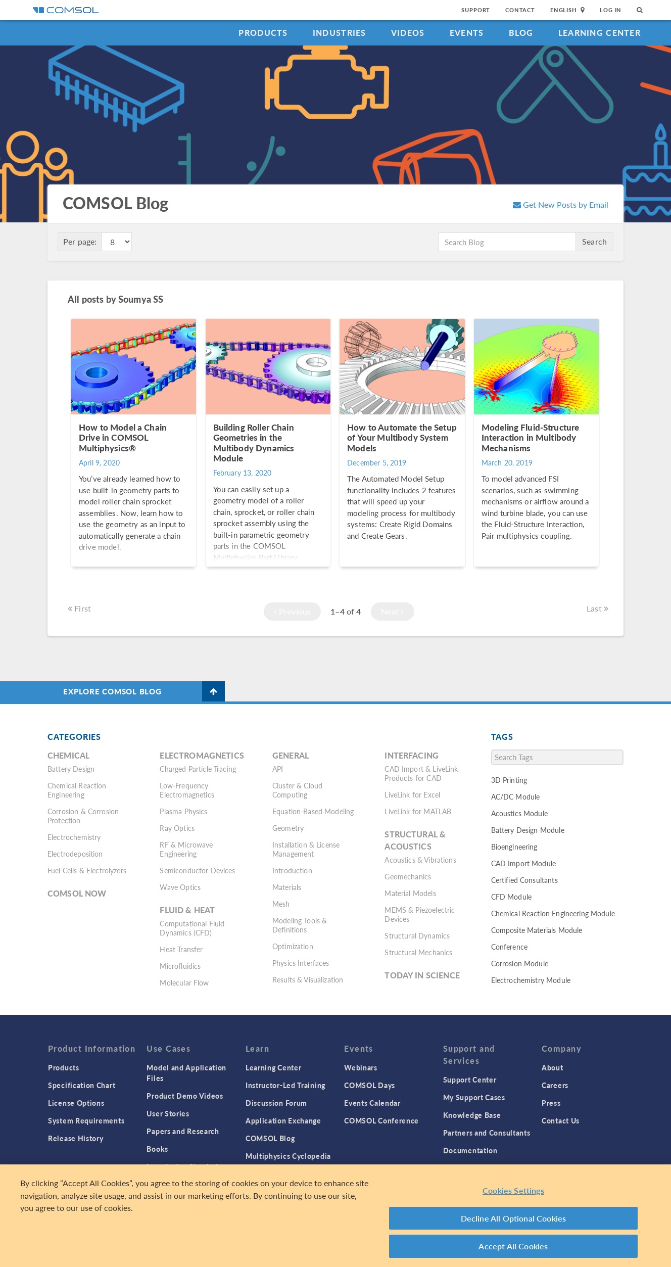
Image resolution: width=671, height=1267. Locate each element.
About (552, 1067)
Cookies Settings (513, 1195)
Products (262, 32)
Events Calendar (372, 1103)
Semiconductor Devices (197, 870)
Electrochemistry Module (530, 980)
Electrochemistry (74, 837)
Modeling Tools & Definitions (299, 924)
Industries (339, 32)
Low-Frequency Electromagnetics (187, 790)
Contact (520, 10)
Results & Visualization (307, 979)
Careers (555, 1085)
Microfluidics (180, 966)
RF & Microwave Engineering (186, 849)
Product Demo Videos (185, 1096)
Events (467, 32)
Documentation (470, 1150)
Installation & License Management (306, 849)
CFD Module (511, 896)
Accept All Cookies (513, 1251)
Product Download (475, 1168)
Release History (76, 1138)
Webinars (360, 1067)
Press (551, 1103)
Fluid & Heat (187, 910)
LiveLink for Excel (412, 794)
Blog (521, 32)
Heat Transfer (181, 949)
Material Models (410, 893)
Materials (286, 887)
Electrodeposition (75, 854)
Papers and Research (183, 1131)
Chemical (68, 755)
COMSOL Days (369, 1085)
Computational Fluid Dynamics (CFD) (192, 927)
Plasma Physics (183, 811)
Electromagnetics (202, 755)
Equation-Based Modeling (313, 811)
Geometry (288, 828)
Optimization (292, 946)
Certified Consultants (524, 880)
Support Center (470, 1079)
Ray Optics (177, 828)
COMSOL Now (77, 893)
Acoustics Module (519, 813)
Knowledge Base (472, 1115)
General (290, 755)
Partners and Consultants (487, 1133)
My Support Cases (474, 1097)
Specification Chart (81, 1085)
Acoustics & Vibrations (420, 860)
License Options (76, 1103)
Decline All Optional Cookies (513, 1223)
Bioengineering (514, 846)
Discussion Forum (276, 1103)
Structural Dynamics (417, 935)
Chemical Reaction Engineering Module (553, 913)
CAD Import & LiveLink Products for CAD (421, 773)
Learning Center (599, 32)
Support (475, 10)
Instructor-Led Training (285, 1085)
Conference (509, 947)
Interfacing (412, 755)
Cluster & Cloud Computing (297, 790)
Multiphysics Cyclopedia (288, 1156)
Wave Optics (180, 887)
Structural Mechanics (418, 952)
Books (157, 1149)
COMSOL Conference (381, 1120)
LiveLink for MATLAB (418, 811)
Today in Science (422, 975)
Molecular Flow (184, 982)
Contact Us (561, 1120)
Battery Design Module (527, 830)
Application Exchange (283, 1120)
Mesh (281, 904)
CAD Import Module (523, 863)
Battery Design (70, 769)
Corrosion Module (519, 963)
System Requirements (86, 1120)
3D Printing (509, 780)
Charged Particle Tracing (198, 769)
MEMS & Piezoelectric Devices (420, 914)
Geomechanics (408, 876)
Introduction (292, 870)
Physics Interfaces (300, 963)
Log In (610, 10)
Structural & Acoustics (415, 840)
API (277, 769)
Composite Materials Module (537, 930)
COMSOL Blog (270, 1138)
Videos (408, 32)
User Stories (168, 1113)
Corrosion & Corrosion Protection (83, 815)
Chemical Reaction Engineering (77, 790)
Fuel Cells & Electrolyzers (86, 870)
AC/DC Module (515, 796)
